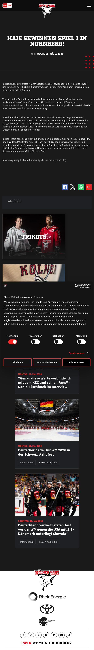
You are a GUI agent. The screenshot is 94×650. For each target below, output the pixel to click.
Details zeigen (76, 353)
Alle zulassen (76, 362)
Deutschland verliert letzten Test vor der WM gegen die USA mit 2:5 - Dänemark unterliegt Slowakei (46, 529)
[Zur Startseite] (47, 10)
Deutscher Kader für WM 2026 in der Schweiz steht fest (44, 452)
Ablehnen (17, 362)
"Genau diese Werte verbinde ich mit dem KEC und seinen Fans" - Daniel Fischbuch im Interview (44, 382)
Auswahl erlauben (47, 362)
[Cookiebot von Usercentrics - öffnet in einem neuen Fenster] (77, 286)
